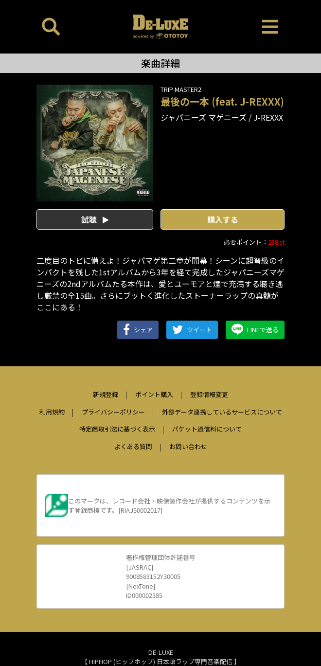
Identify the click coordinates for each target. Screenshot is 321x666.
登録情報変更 (209, 394)
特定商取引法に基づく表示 (117, 428)
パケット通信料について (207, 428)
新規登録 (105, 394)
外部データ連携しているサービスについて (222, 411)
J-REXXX (268, 117)
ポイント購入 (154, 394)
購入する (222, 219)
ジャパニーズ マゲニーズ (203, 117)
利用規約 (52, 411)
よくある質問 (133, 446)
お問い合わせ (188, 446)
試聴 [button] (95, 219)
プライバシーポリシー (113, 411)
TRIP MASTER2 (180, 89)
